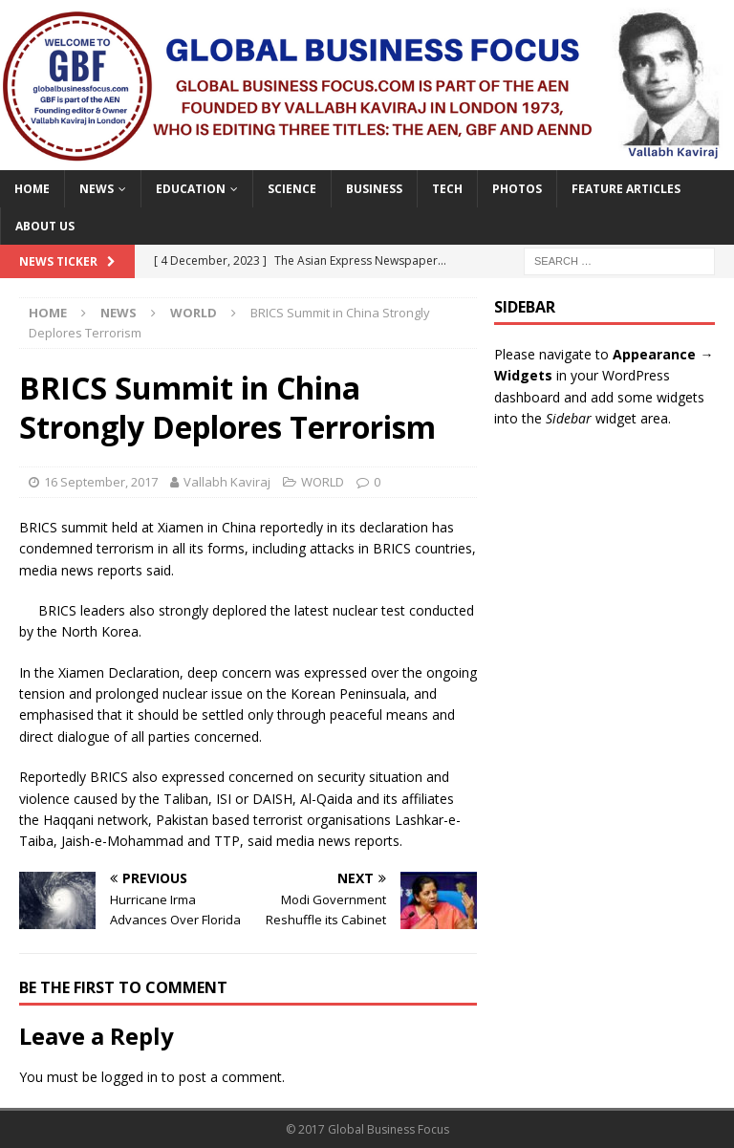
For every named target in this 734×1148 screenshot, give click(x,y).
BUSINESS (374, 189)
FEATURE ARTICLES (626, 189)
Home (32, 189)
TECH (447, 189)
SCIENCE (292, 189)
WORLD (322, 481)
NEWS (96, 189)
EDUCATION (191, 189)
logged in (129, 1077)
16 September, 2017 (101, 481)
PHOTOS (517, 189)
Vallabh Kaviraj (227, 481)
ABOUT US (45, 226)
